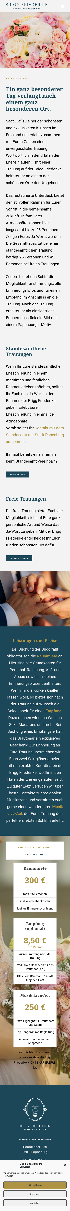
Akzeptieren (35, 1185)
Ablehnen (35, 1194)
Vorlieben (35, 1203)
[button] (65, 1165)
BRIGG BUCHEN (17, 474)
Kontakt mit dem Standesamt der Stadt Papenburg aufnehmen (35, 435)
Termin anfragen (19, 558)
